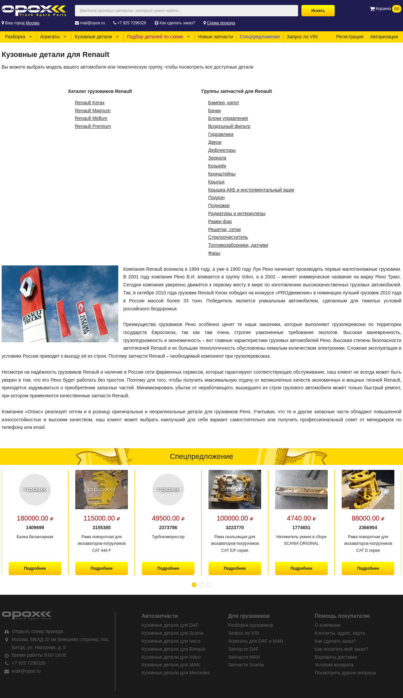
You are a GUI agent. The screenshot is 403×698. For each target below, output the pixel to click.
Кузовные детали (93, 36)
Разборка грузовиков (250, 625)
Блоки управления (228, 118)
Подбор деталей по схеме (155, 36)
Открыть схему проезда (37, 631)
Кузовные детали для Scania (172, 633)
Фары (214, 253)
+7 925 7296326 (131, 23)
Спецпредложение (260, 36)
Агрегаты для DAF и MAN (255, 641)
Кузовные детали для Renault (173, 649)
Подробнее (35, 568)
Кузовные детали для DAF (170, 625)
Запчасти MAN (244, 657)
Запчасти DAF (243, 649)
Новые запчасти (215, 36)
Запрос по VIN (302, 36)
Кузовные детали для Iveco (171, 641)
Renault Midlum (91, 118)
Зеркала (217, 158)
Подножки (218, 205)
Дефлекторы (222, 150)
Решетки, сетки (224, 229)
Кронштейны (221, 173)
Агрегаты (50, 36)
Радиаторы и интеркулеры (236, 213)
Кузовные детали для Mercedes (176, 672)
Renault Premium (93, 126)
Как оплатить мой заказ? (341, 649)
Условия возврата (334, 664)
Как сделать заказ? (177, 23)
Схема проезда (221, 23)
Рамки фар (220, 221)
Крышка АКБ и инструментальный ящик (251, 189)
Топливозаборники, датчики (238, 245)
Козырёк (217, 166)
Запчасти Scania (246, 664)
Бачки (214, 110)
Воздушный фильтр (229, 126)
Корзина (385, 8)
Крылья (216, 181)
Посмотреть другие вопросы (345, 672)
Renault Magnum (93, 110)
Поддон (216, 197)
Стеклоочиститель (228, 237)
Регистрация (349, 36)
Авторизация (384, 36)
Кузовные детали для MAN (171, 664)
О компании (327, 625)
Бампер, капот (223, 102)
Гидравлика (220, 134)
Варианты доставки (336, 657)
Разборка (15, 36)
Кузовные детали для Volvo (171, 657)
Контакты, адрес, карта (340, 633)
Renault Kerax (90, 102)
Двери (214, 142)
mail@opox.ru (92, 23)
